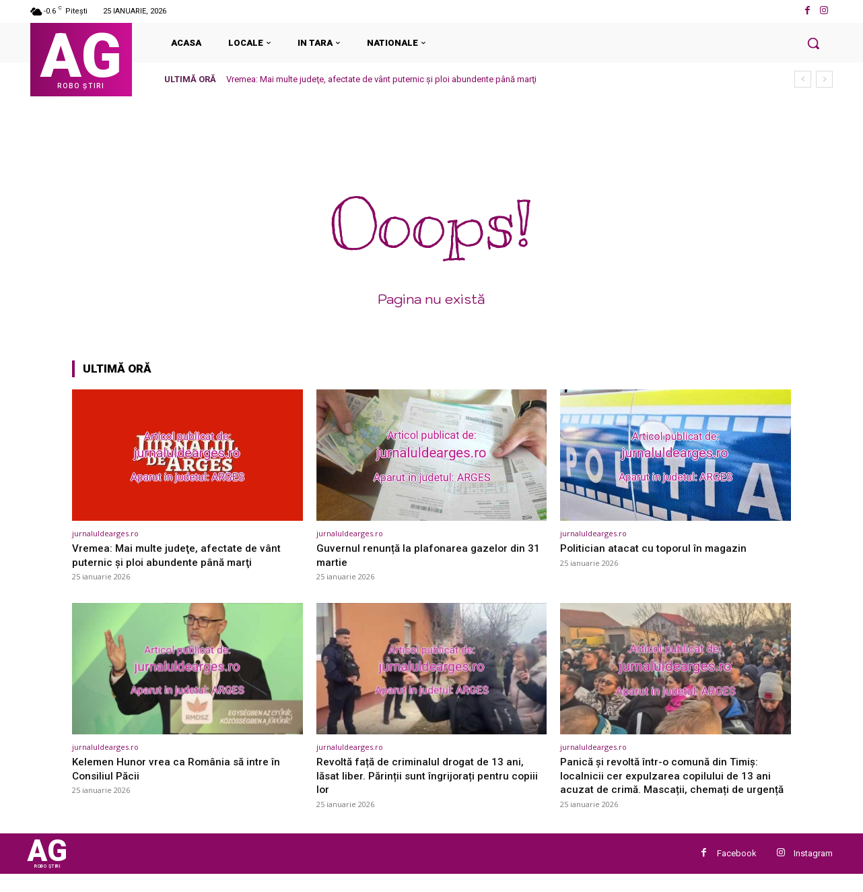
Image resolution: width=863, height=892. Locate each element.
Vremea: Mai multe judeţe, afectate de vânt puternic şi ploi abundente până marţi (381, 79)
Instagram (813, 869)
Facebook (737, 869)
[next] (824, 79)
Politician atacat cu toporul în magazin (657, 547)
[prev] (802, 79)
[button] (813, 43)
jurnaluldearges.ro (105, 533)
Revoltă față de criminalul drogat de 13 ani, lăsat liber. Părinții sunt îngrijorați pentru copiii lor (426, 775)
